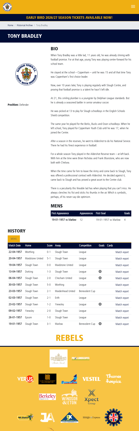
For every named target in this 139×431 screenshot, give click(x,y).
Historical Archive (25, 25)
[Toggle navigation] (133, 6)
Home (10, 25)
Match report (122, 252)
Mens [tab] (14, 238)
